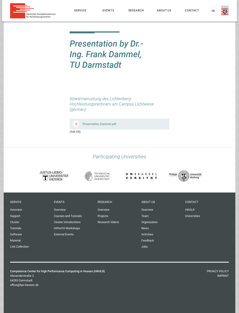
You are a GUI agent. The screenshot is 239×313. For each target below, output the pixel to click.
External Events (64, 234)
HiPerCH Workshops (67, 228)
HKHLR (189, 209)
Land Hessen (225, 10)
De (213, 10)
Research (136, 10)
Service (80, 10)
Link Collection (19, 246)
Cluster (14, 222)
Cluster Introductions (67, 222)
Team (145, 216)
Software (16, 234)
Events (108, 10)
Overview (16, 209)
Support (15, 216)
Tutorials (15, 228)
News (145, 228)
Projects (103, 216)
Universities (192, 216)
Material (15, 240)
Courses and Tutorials (68, 216)
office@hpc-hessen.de (24, 285)
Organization (149, 222)
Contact (192, 10)
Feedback (147, 240)
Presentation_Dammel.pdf (99, 124)
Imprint (223, 275)
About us (164, 10)
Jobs (144, 246)
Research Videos (108, 222)
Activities (147, 234)
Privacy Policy (218, 271)
